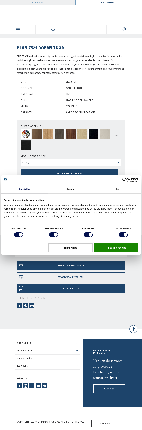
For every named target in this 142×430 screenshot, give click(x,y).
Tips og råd (24, 358)
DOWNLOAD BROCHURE (51, 276)
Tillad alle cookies (116, 247)
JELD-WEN (22, 365)
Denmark (101, 424)
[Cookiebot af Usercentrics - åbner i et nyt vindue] (124, 180)
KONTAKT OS (48, 288)
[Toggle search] (53, 29)
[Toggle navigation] (18, 29)
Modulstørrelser (33, 156)
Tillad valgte (70, 247)
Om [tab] (117, 189)
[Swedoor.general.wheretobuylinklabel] (124, 29)
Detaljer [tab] (71, 189)
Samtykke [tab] (24, 189)
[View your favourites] (89, 29)
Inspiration (24, 350)
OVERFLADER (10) (31, 126)
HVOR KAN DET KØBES (69, 173)
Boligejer (37, 2)
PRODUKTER (24, 342)
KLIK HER (109, 388)
